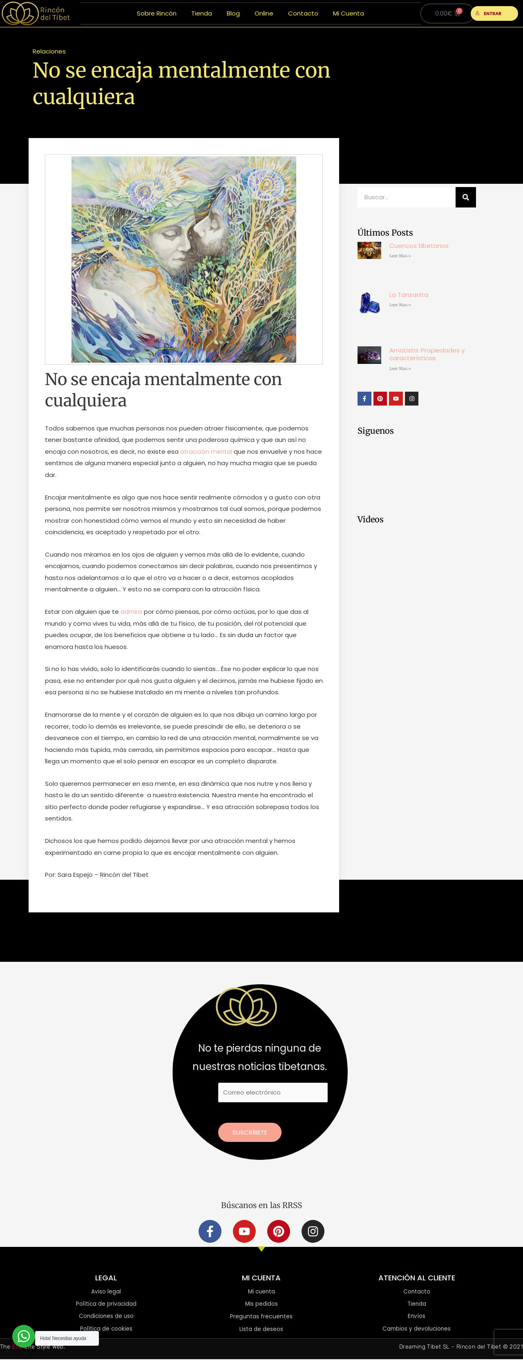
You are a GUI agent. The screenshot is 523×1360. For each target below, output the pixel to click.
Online (264, 13)
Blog (233, 13)
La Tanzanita (408, 294)
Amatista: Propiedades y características (427, 354)
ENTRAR (488, 13)
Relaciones (49, 51)
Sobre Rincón (157, 13)
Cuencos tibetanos (419, 245)
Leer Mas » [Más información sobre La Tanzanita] (400, 305)
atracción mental (206, 451)
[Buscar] (466, 197)
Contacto (303, 13)
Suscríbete (249, 1132)
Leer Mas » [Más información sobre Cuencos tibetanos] (400, 256)
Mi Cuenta (348, 13)
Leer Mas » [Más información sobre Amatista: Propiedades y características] (400, 368)
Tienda (201, 13)
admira (131, 611)
